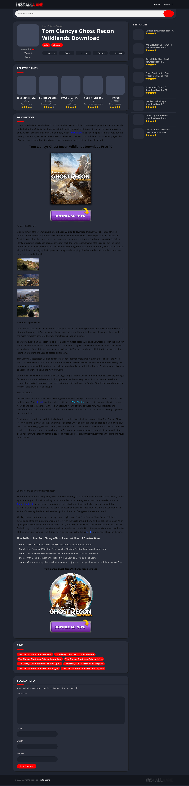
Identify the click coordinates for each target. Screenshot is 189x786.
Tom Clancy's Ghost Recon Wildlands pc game (83, 669)
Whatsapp (116, 54)
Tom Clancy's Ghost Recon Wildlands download (39, 660)
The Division (78, 403)
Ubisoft (39, 403)
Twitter (65, 54)
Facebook (49, 54)
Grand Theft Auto (25, 505)
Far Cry (89, 533)
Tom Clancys (75, 133)
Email (20, 742)
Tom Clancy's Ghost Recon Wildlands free (84, 660)
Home (157, 4)
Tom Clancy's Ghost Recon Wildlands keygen (38, 669)
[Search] (94, 14)
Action (60, 27)
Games (167, 4)
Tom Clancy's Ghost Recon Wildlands (35, 655)
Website (20, 754)
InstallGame (45, 781)
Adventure (57, 46)
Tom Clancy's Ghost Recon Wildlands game (84, 665)
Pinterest (83, 54)
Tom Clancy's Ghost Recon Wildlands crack (75, 655)
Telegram (99, 54)
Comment (22, 694)
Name (20, 729)
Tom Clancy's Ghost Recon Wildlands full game (39, 665)
